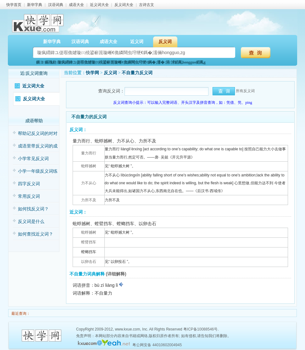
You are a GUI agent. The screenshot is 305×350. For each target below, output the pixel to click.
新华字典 (34, 5)
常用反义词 (29, 196)
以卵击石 (88, 261)
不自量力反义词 (137, 72)
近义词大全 (99, 5)
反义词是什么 (31, 221)
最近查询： (20, 313)
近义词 (136, 41)
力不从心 (88, 183)
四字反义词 (29, 183)
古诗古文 (146, 5)
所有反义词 (245, 91)
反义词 (165, 41)
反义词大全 (123, 5)
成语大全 (76, 5)
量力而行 (88, 153)
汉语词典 (55, 5)
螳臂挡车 (88, 242)
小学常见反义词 (33, 158)
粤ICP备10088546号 (200, 329)
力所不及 (88, 200)
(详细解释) (116, 273)
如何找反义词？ (33, 209)
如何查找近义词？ (35, 234)
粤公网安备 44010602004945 (157, 345)
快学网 (92, 72)
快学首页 (13, 5)
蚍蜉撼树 (88, 166)
